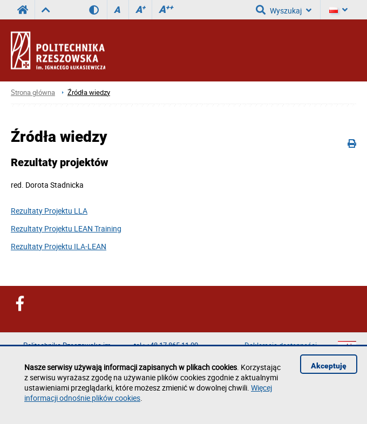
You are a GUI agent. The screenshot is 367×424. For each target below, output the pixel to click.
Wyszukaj (283, 9)
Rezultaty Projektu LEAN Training (66, 228)
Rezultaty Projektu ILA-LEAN (58, 246)
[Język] (338, 9)
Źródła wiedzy (88, 92)
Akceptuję (328, 365)
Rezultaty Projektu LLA (49, 211)
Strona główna (33, 92)
